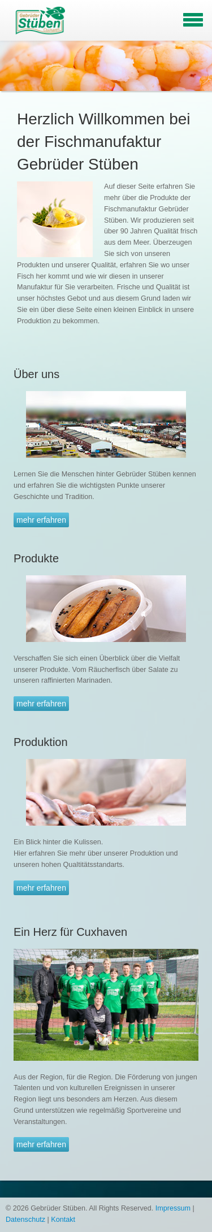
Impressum (173, 1208)
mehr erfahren (41, 519)
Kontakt (63, 1220)
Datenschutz (25, 1220)
